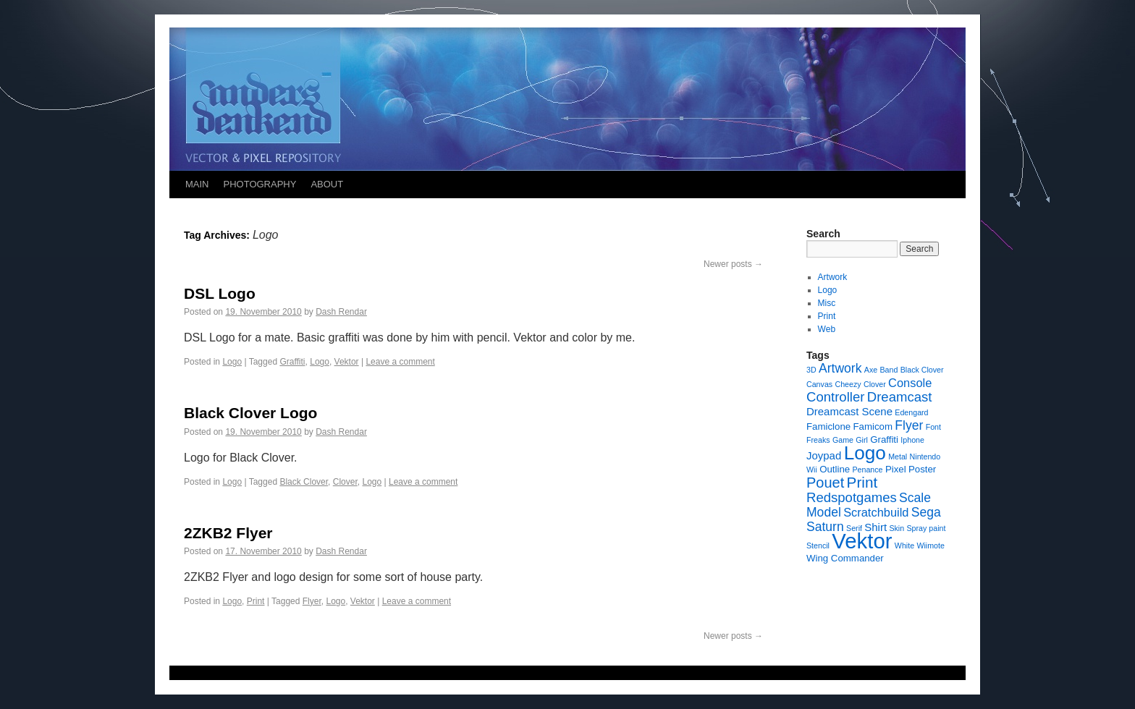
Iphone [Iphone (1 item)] (912, 440)
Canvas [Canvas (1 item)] (819, 384)
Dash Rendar (341, 312)
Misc (827, 303)
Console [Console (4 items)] (910, 382)
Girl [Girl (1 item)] (862, 440)
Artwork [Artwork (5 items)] (840, 368)
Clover (345, 482)
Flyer (312, 601)
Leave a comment (400, 362)
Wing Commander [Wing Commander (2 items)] (845, 558)
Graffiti (292, 362)
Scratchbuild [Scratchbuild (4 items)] (875, 512)
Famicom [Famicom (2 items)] (872, 426)
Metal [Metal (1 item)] (897, 456)
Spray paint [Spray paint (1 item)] (926, 528)
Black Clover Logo (250, 412)
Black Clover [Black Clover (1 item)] (922, 369)
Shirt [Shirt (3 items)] (875, 527)
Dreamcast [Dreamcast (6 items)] (899, 396)
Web (826, 329)
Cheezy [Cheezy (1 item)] (848, 384)
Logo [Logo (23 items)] (865, 453)
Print (256, 601)
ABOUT (327, 184)
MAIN (197, 184)
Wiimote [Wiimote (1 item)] (930, 545)
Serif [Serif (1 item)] (854, 528)
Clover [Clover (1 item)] (875, 384)
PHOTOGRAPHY (260, 184)
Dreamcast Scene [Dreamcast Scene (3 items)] (849, 411)
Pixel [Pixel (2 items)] (895, 469)
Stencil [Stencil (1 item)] (818, 545)
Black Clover (303, 482)
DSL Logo (220, 293)
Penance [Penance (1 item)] (867, 469)
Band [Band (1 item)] (889, 369)
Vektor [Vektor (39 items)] (862, 541)
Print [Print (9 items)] (862, 482)
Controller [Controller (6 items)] (835, 396)
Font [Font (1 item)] (933, 427)
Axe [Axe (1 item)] (870, 369)
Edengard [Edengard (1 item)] (911, 412)
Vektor (346, 362)
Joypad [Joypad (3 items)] (823, 455)
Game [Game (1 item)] (842, 440)
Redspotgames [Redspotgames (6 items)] (851, 497)
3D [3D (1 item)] (811, 369)
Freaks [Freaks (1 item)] (818, 440)
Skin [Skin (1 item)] (896, 528)
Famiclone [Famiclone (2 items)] (828, 426)
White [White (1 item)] (904, 545)
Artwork (833, 277)
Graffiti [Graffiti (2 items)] (884, 439)
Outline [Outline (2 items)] (834, 469)
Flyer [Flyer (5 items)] (909, 425)
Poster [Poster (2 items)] (922, 469)
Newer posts (733, 264)
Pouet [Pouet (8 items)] (825, 483)
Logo (232, 362)
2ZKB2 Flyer (228, 533)
